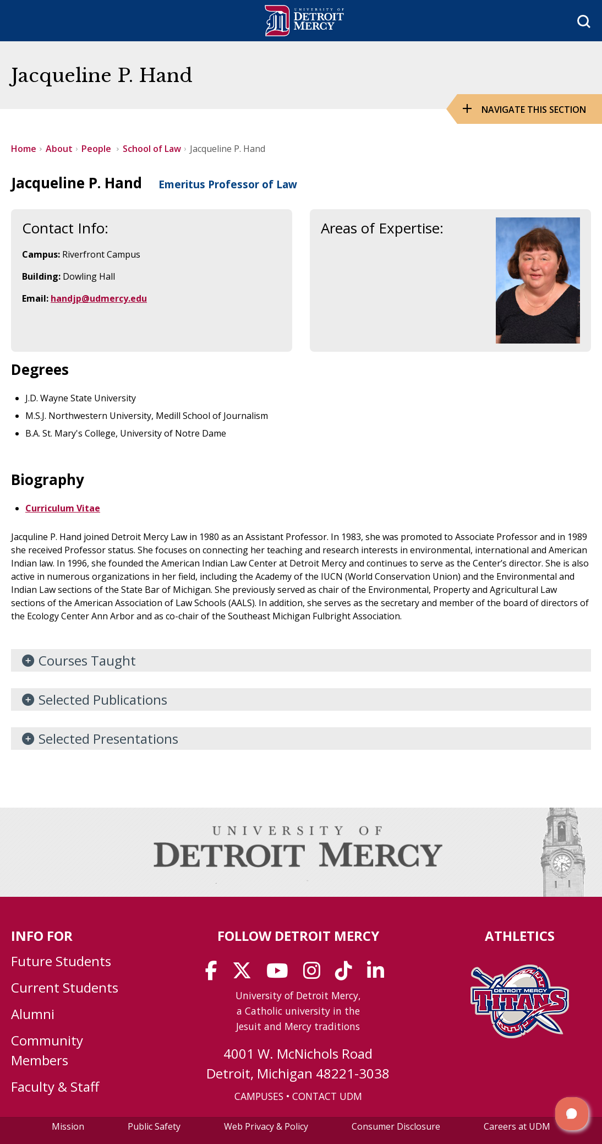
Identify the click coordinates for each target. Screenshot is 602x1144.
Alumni (32, 1014)
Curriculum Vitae (62, 508)
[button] (571, 1113)
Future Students (61, 961)
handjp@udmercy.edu (99, 298)
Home (23, 149)
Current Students (64, 987)
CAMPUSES (258, 1096)
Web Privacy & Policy (266, 1126)
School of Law (152, 149)
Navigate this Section (533, 109)
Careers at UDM (517, 1126)
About (59, 149)
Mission (68, 1126)
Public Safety (154, 1126)
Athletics (520, 936)
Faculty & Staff (55, 1086)
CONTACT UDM (327, 1096)
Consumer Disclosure (396, 1126)
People (97, 149)
